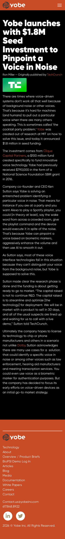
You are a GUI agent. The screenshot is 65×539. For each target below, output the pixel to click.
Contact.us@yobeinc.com (21, 501)
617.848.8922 (11, 506)
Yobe (41, 129)
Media (7, 475)
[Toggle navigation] (59, 5)
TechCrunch (54, 74)
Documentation (14, 480)
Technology (11, 447)
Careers (8, 489)
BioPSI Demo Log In (17, 461)
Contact (8, 494)
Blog (6, 471)
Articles (8, 466)
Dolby (21, 345)
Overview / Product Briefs (21, 456)
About (7, 452)
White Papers (12, 485)
